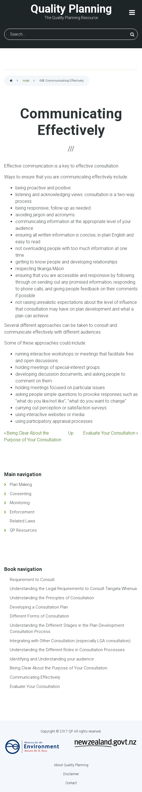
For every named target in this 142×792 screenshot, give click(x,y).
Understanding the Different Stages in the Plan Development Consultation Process (67, 628)
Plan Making (21, 484)
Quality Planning (71, 8)
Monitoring (20, 502)
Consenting (20, 493)
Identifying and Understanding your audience (52, 659)
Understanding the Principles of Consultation (52, 597)
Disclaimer (71, 774)
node (26, 80)
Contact (71, 783)
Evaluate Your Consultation (110, 433)
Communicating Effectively (35, 677)
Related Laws (22, 521)
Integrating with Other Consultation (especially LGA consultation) (70, 640)
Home (11, 81)
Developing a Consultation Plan (39, 607)
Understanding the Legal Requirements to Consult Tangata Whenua (73, 588)
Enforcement (22, 512)
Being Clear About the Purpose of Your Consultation (58, 668)
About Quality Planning (71, 765)
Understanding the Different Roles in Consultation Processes (67, 649)
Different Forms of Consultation (39, 616)
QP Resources (23, 530)
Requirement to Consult (32, 579)
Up (71, 433)
